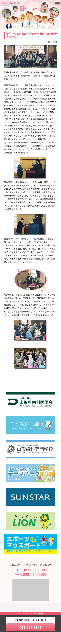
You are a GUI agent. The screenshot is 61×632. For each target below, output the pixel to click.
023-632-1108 (30, 627)
